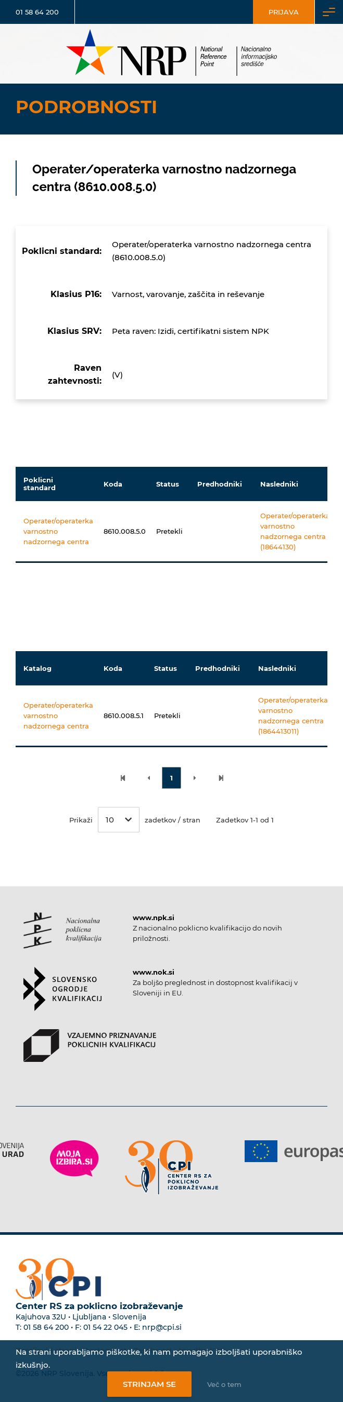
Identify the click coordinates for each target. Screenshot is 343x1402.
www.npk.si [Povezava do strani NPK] (153, 917)
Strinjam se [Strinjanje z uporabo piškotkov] (149, 1384)
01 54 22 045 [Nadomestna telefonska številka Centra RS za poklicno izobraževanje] (105, 1327)
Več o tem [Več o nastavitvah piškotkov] (224, 1384)
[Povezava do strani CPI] (172, 1168)
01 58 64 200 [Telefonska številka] (37, 12)
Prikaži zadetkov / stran (134, 819)
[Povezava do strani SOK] (62, 998)
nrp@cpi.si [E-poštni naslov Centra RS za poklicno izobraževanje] (162, 1327)
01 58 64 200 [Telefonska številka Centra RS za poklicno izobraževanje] (46, 1327)
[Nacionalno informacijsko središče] (171, 54)
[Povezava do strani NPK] (62, 939)
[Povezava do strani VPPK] (89, 1054)
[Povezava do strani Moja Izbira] (74, 1158)
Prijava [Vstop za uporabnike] (284, 12)
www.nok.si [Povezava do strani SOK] (153, 972)
